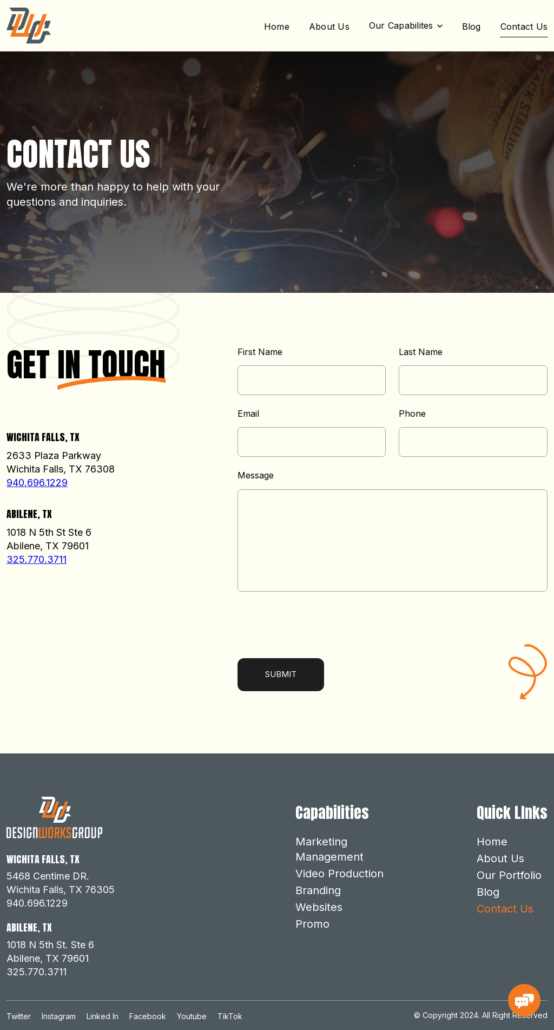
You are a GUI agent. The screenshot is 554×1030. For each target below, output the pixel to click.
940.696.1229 (37, 482)
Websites (318, 907)
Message (256, 475)
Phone (412, 414)
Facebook (147, 1016)
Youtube (192, 1016)
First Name (260, 352)
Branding (318, 890)
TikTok (229, 1016)
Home (276, 26)
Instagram (59, 1016)
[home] (28, 26)
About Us (329, 26)
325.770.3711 (36, 559)
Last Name (421, 352)
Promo (312, 923)
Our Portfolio (509, 875)
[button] (406, 25)
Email (248, 414)
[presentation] (320, 626)
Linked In (102, 1016)
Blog (471, 26)
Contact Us (524, 26)
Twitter (18, 1016)
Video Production (339, 873)
